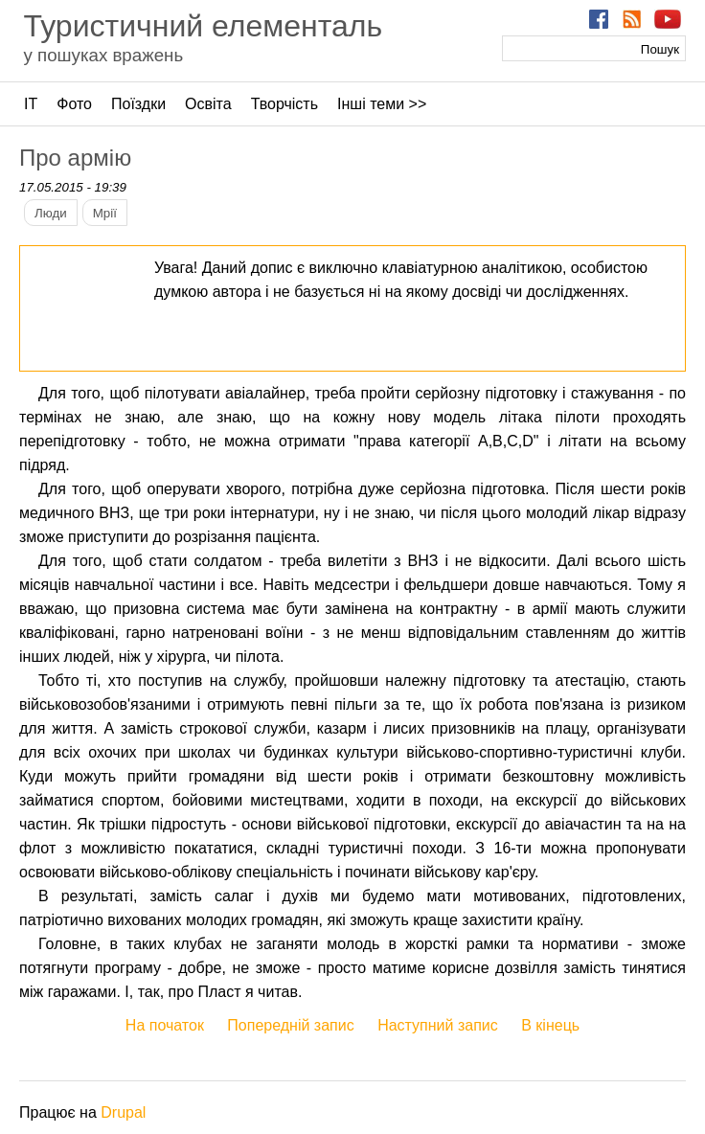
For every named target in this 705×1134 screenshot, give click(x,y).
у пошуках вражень (103, 55)
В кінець (550, 1025)
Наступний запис (437, 1025)
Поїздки (138, 104)
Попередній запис (290, 1025)
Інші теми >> (381, 104)
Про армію (75, 157)
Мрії (105, 213)
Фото (74, 104)
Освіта (208, 104)
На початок (164, 1025)
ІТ (30, 104)
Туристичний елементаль (202, 26)
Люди (50, 213)
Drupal (123, 1112)
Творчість (284, 104)
